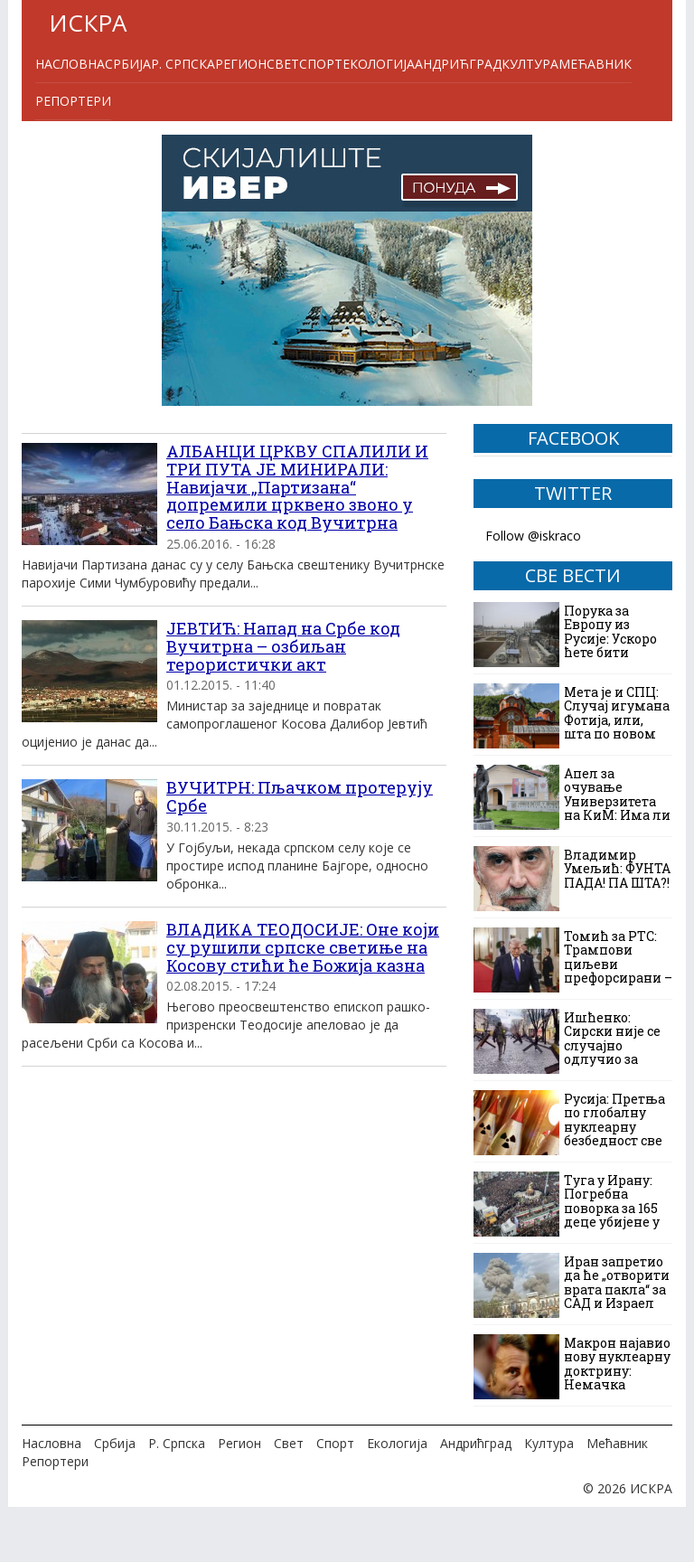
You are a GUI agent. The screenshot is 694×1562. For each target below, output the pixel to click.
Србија (128, 63)
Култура (530, 63)
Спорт (320, 63)
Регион (241, 63)
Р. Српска (183, 63)
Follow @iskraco (533, 535)
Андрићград (458, 63)
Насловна (70, 63)
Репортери (73, 100)
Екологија (378, 63)
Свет (283, 63)
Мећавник (595, 63)
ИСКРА (88, 22)
